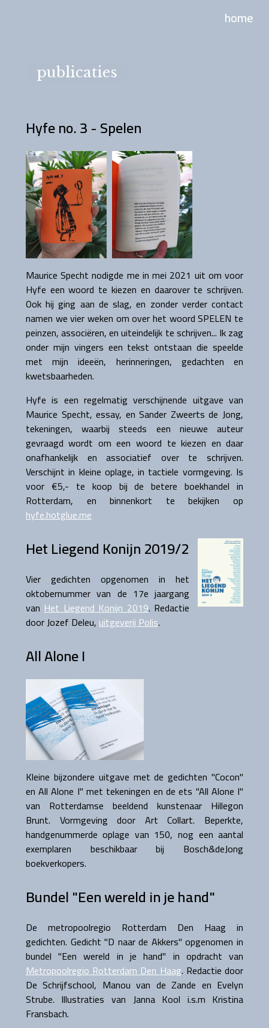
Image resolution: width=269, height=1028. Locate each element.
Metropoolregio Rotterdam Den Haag (104, 970)
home (239, 18)
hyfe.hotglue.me (59, 515)
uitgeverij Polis (128, 622)
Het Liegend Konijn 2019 (96, 608)
